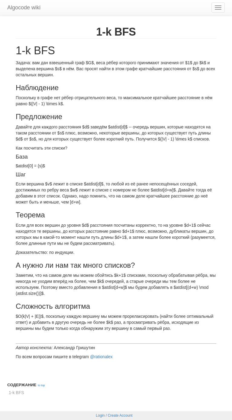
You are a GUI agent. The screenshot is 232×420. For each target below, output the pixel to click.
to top (41, 385)
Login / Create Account (114, 415)
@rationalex (101, 356)
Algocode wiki (23, 8)
